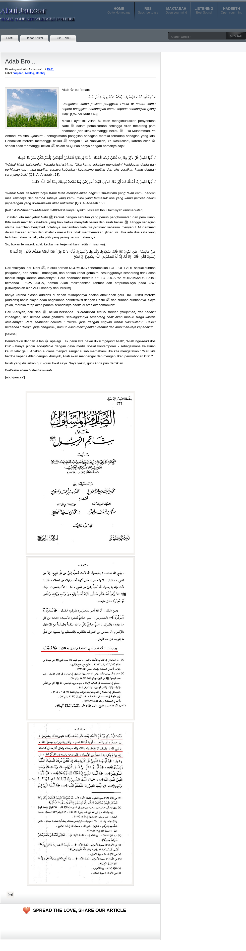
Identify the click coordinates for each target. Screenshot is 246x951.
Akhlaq (29, 73)
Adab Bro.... (21, 61)
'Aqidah (18, 73)
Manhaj (40, 73)
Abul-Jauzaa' (32, 12)
